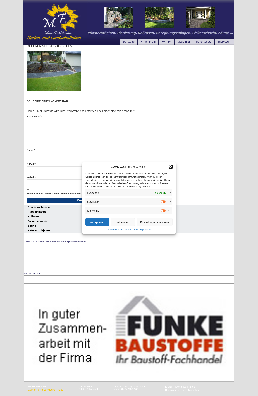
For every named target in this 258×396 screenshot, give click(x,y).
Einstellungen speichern (154, 224)
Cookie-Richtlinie (115, 232)
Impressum (145, 232)
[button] (171, 169)
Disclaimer (183, 41)
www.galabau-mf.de (189, 390)
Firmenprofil (148, 41)
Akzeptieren (97, 224)
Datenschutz (131, 232)
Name (31, 150)
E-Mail (31, 164)
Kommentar (34, 116)
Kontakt (166, 41)
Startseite (128, 41)
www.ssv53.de (32, 273)
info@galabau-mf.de (184, 386)
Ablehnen (122, 224)
